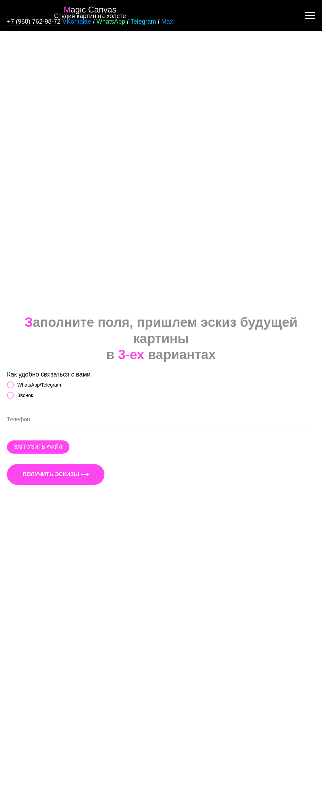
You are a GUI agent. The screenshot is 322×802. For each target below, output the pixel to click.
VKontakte (76, 21)
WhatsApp (110, 21)
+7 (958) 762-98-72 (34, 21)
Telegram (143, 21)
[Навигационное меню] (310, 15)
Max (167, 21)
